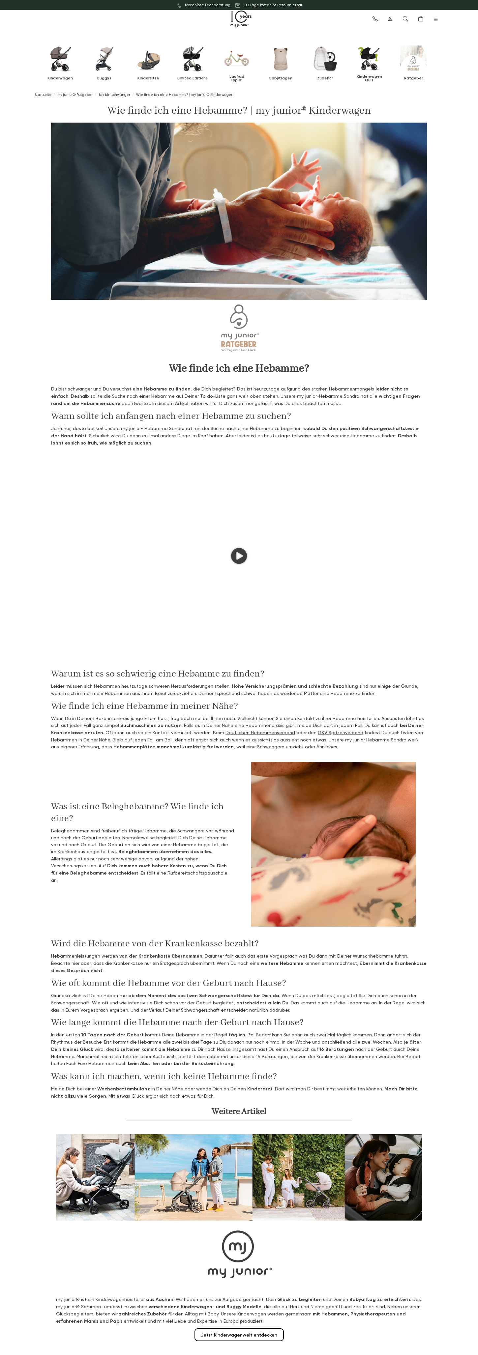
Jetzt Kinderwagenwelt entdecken (239, 1335)
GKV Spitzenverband (340, 732)
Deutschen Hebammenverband (260, 732)
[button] (375, 18)
